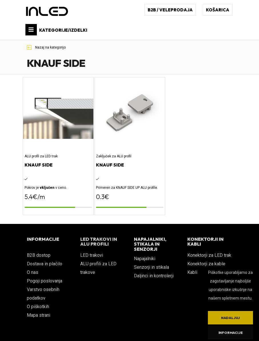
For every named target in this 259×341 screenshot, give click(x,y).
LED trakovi (91, 255)
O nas (32, 272)
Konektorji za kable (206, 263)
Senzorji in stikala (151, 267)
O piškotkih (38, 306)
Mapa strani (38, 315)
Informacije (230, 332)
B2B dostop (39, 255)
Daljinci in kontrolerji (154, 275)
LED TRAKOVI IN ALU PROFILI (98, 241)
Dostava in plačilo (44, 263)
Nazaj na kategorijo (46, 47)
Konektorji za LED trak (209, 255)
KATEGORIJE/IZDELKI (56, 29)
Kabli (192, 272)
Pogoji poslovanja (44, 281)
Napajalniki (144, 258)
